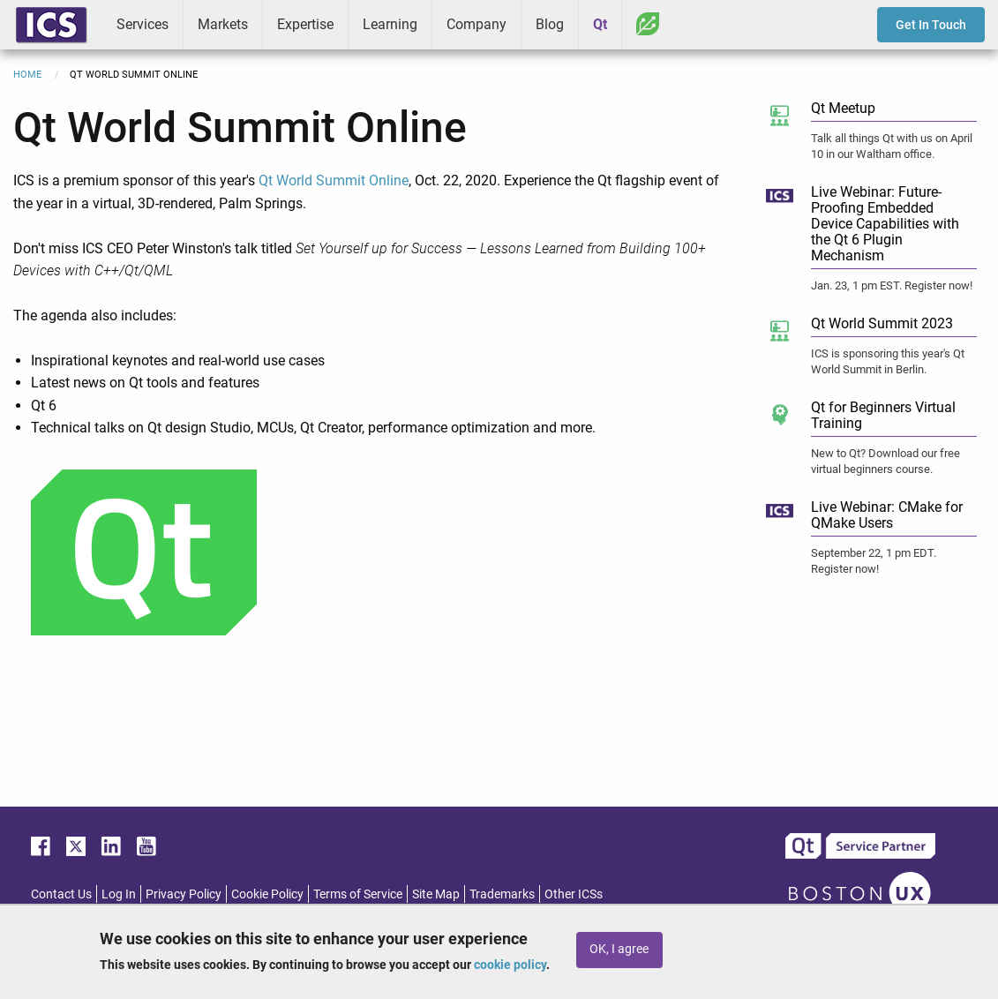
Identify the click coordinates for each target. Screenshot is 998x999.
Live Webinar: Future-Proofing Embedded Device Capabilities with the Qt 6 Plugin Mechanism (885, 224)
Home (27, 74)
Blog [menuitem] (550, 24)
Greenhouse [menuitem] (647, 23)
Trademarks (502, 894)
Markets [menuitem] (223, 24)
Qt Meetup (843, 108)
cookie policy (510, 965)
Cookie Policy (267, 894)
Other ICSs (573, 894)
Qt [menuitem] (600, 24)
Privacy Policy (183, 894)
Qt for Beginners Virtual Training (883, 415)
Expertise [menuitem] (305, 24)
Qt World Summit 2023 (882, 323)
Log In (118, 894)
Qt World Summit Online (334, 180)
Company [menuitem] (476, 24)
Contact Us (61, 894)
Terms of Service (357, 894)
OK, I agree (619, 949)
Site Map (436, 894)
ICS (51, 24)
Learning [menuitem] (390, 24)
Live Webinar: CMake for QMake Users (887, 515)
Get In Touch (931, 25)
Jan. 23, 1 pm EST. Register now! (891, 285)
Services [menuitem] (142, 24)
